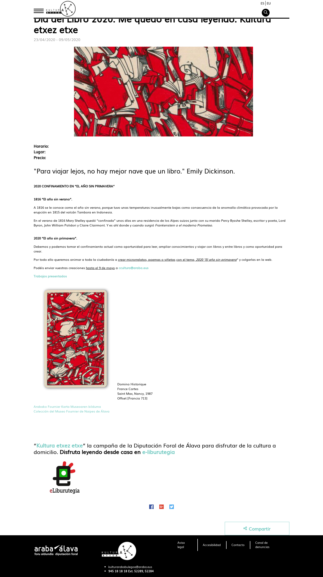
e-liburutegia (158, 452)
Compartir (257, 528)
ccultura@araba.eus (133, 267)
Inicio (39, 9)
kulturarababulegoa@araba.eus (130, 567)
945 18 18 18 (117, 571)
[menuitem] (185, 545)
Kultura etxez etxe (59, 445)
